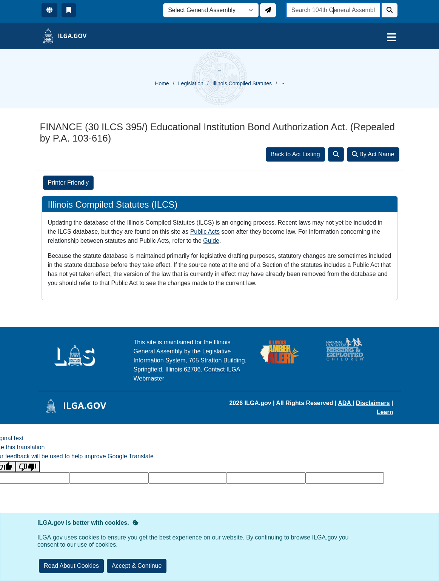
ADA (345, 403)
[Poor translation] (27, 467)
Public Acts (205, 231)
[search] (333, 10)
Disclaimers (373, 403)
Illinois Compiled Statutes (242, 83)
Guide (211, 240)
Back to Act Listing (295, 154)
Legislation (190, 83)
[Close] (137, 566)
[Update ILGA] (268, 10)
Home (162, 83)
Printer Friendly (68, 182)
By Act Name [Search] (373, 154)
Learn (385, 412)
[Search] (389, 10)
